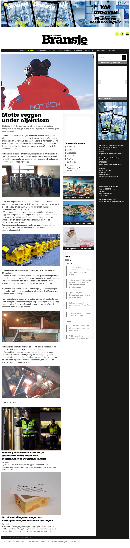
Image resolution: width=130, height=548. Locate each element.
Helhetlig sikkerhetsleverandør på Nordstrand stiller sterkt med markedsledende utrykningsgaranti (80, 283)
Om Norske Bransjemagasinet (14, 542)
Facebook (70, 156)
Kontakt (111, 50)
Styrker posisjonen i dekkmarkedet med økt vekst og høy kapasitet (79, 295)
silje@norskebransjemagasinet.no (110, 164)
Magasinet (41, 50)
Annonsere (45, 542)
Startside (22, 50)
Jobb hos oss (75, 542)
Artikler (31, 50)
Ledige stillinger (65, 50)
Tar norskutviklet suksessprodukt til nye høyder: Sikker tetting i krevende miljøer (80, 271)
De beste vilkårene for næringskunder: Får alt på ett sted (79, 305)
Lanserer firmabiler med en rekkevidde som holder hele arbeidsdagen (79, 328)
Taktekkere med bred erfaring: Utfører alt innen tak (80, 314)
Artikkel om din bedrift (83, 50)
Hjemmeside (71, 153)
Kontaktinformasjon (59, 542)
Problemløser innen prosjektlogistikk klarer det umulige (78, 338)
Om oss (51, 50)
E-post (69, 150)
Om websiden (33, 542)
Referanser (100, 50)
